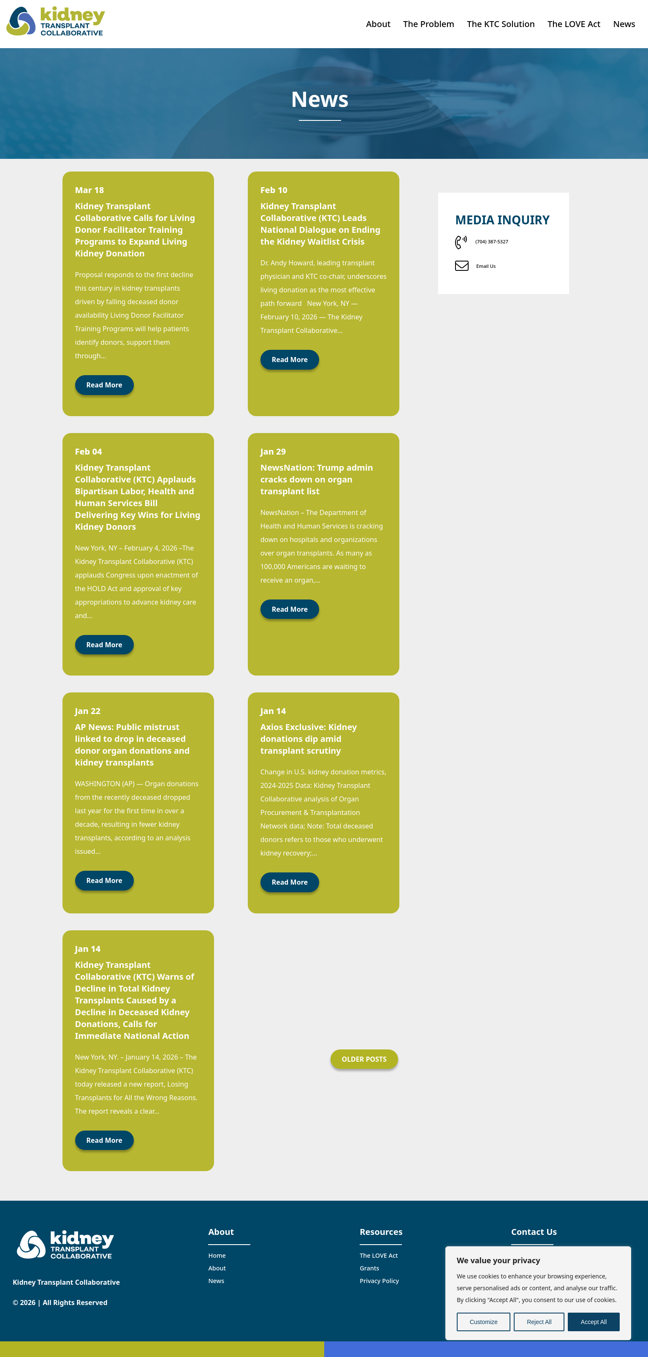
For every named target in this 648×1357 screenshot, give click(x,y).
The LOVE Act (574, 21)
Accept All (594, 1322)
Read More (104, 379)
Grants (369, 1263)
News (624, 21)
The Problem (428, 21)
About (378, 21)
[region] (538, 1293)
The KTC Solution (501, 21)
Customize (484, 1322)
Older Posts (364, 1053)
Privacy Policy (379, 1275)
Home (216, 1249)
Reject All (539, 1322)
